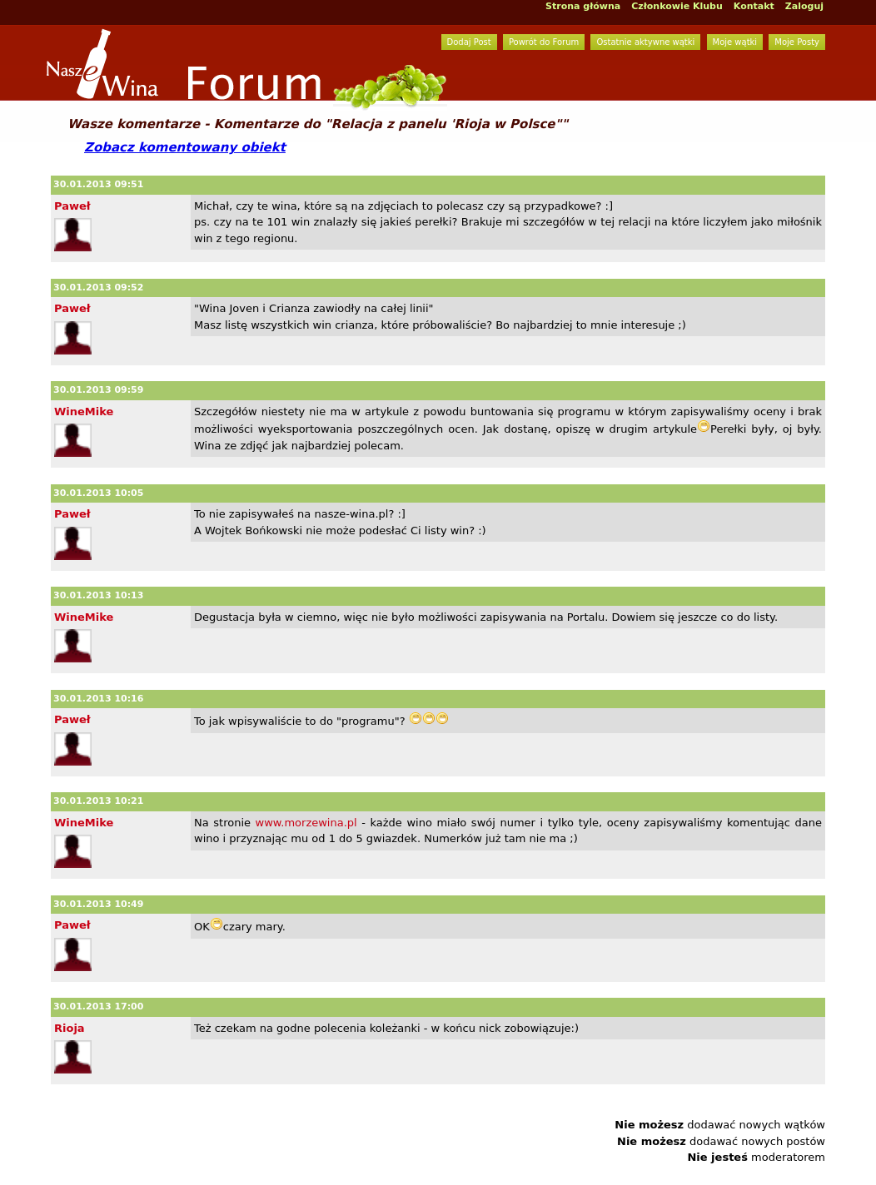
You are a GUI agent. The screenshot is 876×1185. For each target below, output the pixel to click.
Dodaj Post (469, 42)
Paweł (72, 206)
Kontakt (754, 6)
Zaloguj (804, 6)
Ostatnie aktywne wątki (645, 42)
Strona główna (582, 6)
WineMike (83, 411)
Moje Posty (796, 42)
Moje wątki (735, 42)
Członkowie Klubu (677, 6)
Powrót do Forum (544, 42)
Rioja (69, 1028)
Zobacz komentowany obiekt (185, 147)
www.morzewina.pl (306, 822)
